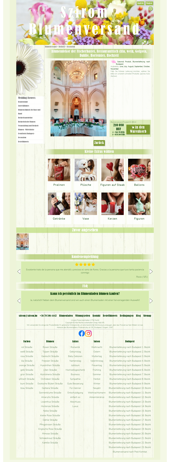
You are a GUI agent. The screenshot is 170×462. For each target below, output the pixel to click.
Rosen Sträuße (50, 347)
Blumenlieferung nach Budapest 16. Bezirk (130, 415)
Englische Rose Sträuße (50, 428)
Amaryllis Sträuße (50, 397)
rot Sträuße (26, 347)
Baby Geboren (75, 356)
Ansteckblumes (23, 106)
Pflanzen (35, 62)
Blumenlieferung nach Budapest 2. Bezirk (129, 351)
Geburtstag (75, 351)
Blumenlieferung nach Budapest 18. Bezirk (130, 424)
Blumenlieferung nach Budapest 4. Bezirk (129, 360)
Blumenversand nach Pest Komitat (130, 451)
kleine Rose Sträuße (50, 415)
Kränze (32, 75)
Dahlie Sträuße (50, 419)
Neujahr (97, 388)
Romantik (75, 347)
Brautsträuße (23, 102)
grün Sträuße (26, 374)
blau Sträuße (27, 388)
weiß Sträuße (26, 351)
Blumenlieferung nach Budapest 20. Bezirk (130, 433)
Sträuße (32, 57)
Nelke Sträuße (50, 410)
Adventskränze (96, 397)
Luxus (75, 406)
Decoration (71, 47)
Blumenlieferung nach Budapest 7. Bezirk (129, 374)
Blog (138, 316)
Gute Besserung (75, 383)
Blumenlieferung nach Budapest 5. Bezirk (129, 365)
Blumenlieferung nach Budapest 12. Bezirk (130, 397)
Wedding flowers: (27, 98)
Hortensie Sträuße (50, 406)
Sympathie (75, 378)
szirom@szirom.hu (28, 316)
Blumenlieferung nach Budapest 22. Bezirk (130, 442)
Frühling (97, 369)
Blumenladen (31, 83)
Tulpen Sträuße (50, 351)
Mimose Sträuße (50, 433)
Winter (96, 383)
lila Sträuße (26, 360)
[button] (151, 271)
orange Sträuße (26, 365)
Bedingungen (126, 316)
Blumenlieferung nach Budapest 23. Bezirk (130, 447)
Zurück (99, 143)
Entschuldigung (75, 392)
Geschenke (27, 51)
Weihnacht (96, 347)
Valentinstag (96, 360)
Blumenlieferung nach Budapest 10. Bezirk (130, 388)
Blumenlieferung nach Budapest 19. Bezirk (130, 428)
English (140, 3)
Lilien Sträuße (50, 369)
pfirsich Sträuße (26, 378)
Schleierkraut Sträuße (50, 438)
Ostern (96, 351)
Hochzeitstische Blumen (26, 122)
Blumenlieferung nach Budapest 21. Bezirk (130, 438)
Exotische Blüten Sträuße (50, 383)
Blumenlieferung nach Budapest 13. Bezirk (130, 401)
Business (75, 374)
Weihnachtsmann (97, 392)
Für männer (75, 388)
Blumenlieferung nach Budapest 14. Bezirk (130, 406)
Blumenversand (51, 47)
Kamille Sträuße (50, 442)
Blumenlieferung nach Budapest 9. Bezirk (129, 383)
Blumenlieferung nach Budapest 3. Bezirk (129, 356)
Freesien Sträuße (50, 360)
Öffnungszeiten (82, 316)
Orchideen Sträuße (50, 378)
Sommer (97, 374)
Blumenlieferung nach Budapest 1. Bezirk (129, 347)
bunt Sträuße (26, 383)
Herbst (96, 378)
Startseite (23, 49)
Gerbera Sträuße (50, 388)
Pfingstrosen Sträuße (50, 424)
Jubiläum (75, 365)
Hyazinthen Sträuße (50, 365)
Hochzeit (62, 47)
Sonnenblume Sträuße (50, 392)
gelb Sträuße (26, 369)
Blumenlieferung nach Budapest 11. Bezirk (130, 392)
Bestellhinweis (23, 142)
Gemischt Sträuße (50, 356)
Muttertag (97, 356)
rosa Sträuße (27, 356)
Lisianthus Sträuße (50, 401)
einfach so (75, 397)
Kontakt (96, 316)
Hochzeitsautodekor (25, 118)
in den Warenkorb (138, 129)
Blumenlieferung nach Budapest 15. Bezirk (130, 410)
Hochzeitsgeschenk (75, 369)
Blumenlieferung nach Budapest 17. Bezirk (130, 419)
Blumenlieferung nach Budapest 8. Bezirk (129, 378)
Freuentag (97, 365)
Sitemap (147, 316)
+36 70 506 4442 (48, 316)
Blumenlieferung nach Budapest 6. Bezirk (129, 369)
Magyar (149, 3)
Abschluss (75, 401)
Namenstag (75, 360)
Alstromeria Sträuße (50, 374)
